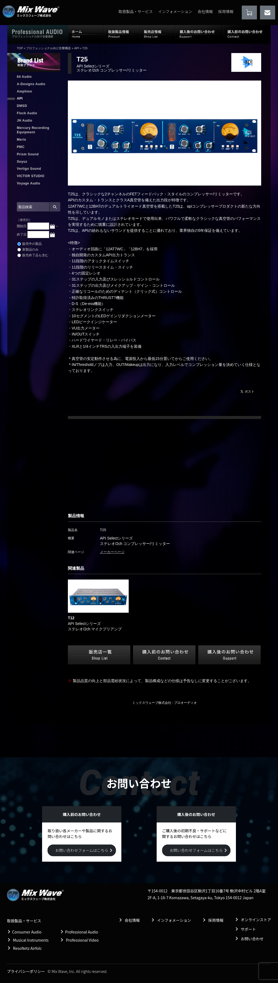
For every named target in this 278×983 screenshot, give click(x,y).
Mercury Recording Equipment (33, 130)
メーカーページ (112, 552)
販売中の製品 (29, 244)
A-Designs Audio (31, 84)
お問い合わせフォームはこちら (81, 850)
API (76, 48)
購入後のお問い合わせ (199, 34)
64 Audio (24, 77)
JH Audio (24, 120)
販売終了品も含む (32, 255)
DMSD (22, 106)
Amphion (24, 91)
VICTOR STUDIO (31, 176)
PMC (20, 147)
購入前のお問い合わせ (247, 34)
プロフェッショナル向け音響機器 (48, 48)
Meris (21, 139)
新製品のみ (28, 249)
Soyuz (22, 162)
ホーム (86, 34)
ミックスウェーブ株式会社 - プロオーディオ (164, 703)
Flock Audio (27, 113)
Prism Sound (28, 154)
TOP (20, 48)
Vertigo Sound (29, 169)
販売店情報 (158, 34)
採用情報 (225, 11)
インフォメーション (175, 11)
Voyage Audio (28, 183)
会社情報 (205, 11)
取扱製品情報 (122, 34)
